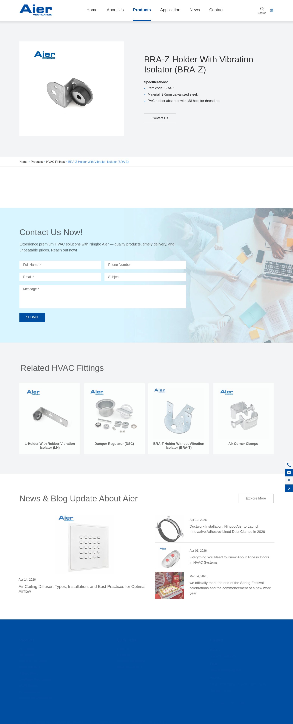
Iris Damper (27, 653)
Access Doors (28, 672)
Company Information (131, 659)
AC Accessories (29, 690)
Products (142, 9)
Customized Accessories (35, 696)
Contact (216, 9)
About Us (115, 9)
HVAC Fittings (55, 161)
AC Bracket (27, 647)
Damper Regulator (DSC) (114, 445)
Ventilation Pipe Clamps (35, 678)
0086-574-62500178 (223, 655)
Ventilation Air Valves (33, 659)
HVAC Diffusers (29, 666)
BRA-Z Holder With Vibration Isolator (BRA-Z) (98, 161)
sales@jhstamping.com (225, 669)
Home (92, 9)
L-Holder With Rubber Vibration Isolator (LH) (50, 447)
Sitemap (136, 721)
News (195, 9)
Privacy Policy (157, 721)
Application (170, 9)
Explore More (256, 497)
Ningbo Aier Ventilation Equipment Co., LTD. (65, 721)
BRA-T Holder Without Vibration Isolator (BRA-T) (178, 447)
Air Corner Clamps (243, 445)
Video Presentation (129, 666)
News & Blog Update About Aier (78, 496)
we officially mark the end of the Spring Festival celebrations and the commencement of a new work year (231, 588)
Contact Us (160, 118)
